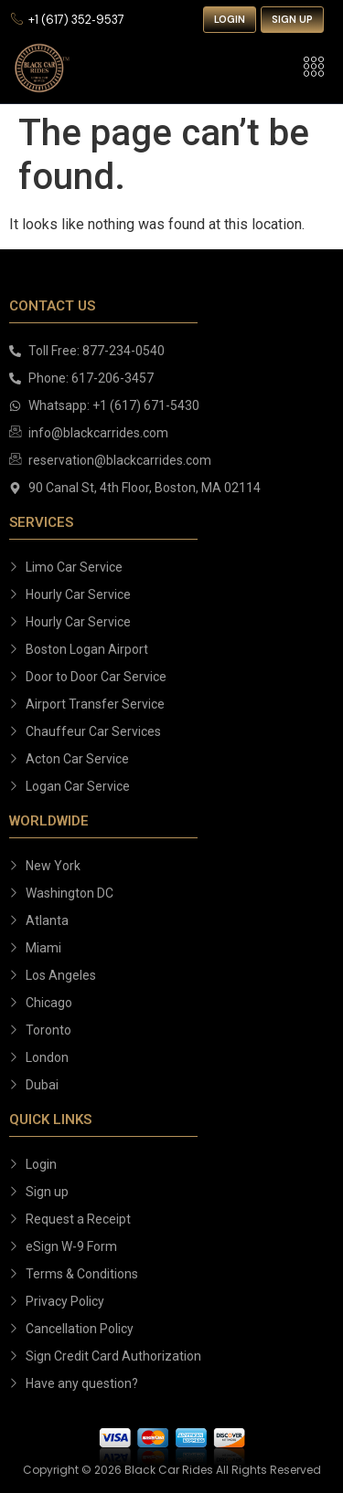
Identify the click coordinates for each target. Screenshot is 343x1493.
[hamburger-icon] (313, 68)
